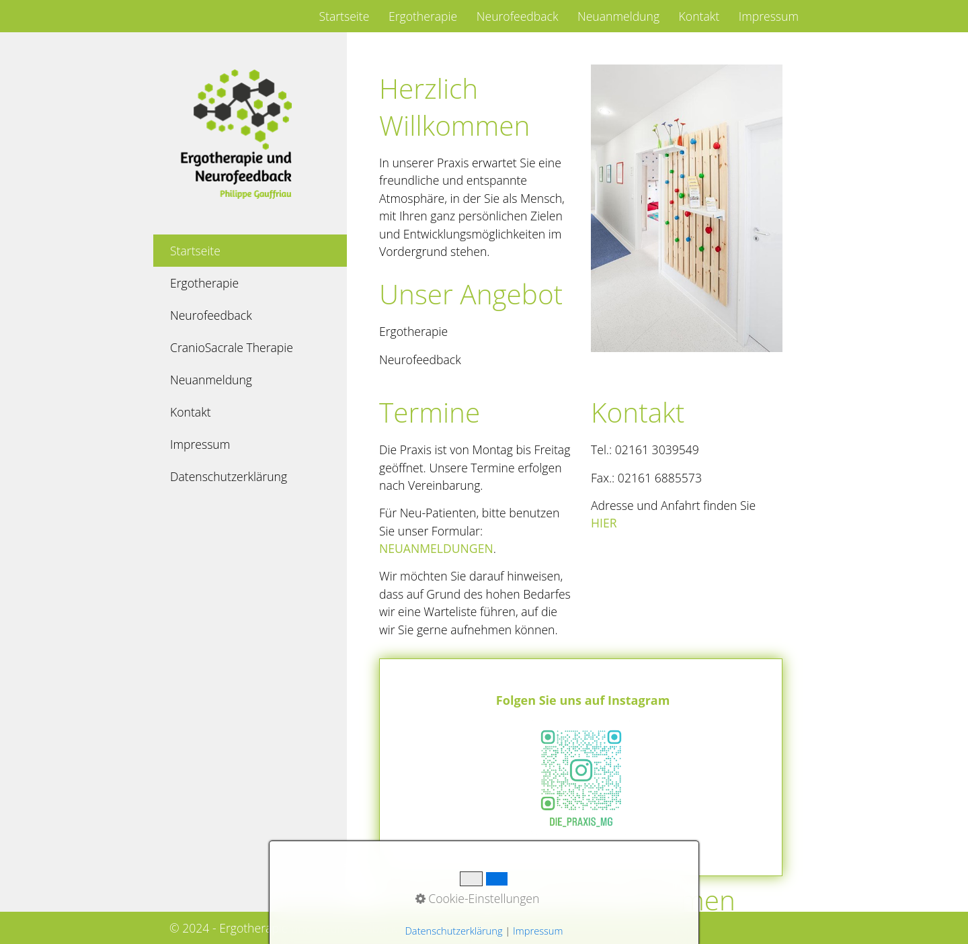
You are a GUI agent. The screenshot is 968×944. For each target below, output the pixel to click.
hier (604, 523)
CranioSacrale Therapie (231, 347)
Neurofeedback (518, 16)
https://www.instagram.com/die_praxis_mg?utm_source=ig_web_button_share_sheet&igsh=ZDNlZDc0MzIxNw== (581, 767)
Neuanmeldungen (436, 548)
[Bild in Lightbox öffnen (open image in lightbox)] (686, 208)
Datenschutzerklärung (228, 476)
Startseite (344, 16)
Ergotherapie (423, 16)
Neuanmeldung (618, 16)
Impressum (769, 16)
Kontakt (699, 16)
